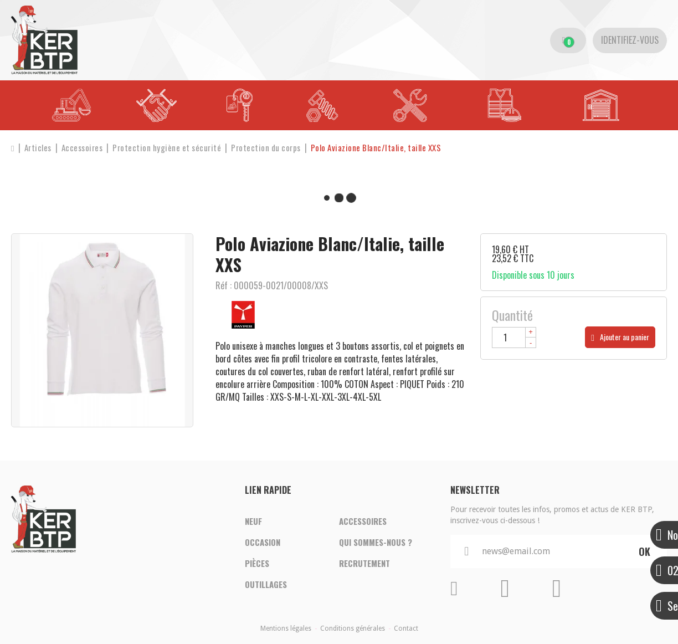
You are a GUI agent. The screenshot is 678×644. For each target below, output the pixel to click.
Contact (406, 628)
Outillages (266, 584)
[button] (376, 147)
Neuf (253, 521)
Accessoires (363, 521)
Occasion (262, 542)
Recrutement (364, 563)
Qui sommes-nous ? (375, 542)
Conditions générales (352, 628)
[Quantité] (514, 337)
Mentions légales (285, 628)
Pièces (257, 563)
